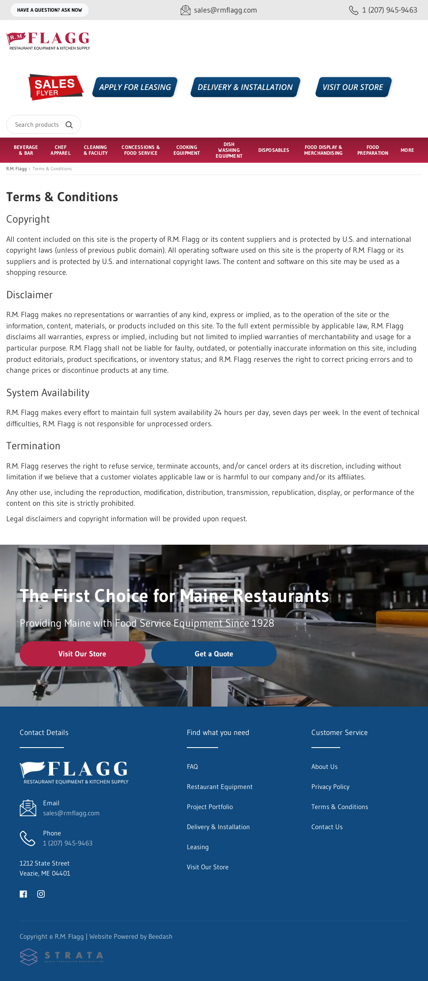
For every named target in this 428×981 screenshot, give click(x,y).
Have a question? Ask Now (49, 10)
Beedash (160, 936)
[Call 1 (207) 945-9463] (383, 10)
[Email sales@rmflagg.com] (219, 10)
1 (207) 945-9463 (67, 843)
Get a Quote (214, 653)
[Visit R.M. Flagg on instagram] (41, 893)
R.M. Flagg (16, 169)
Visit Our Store (82, 653)
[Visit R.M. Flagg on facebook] (23, 893)
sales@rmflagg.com (71, 813)
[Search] (43, 124)
